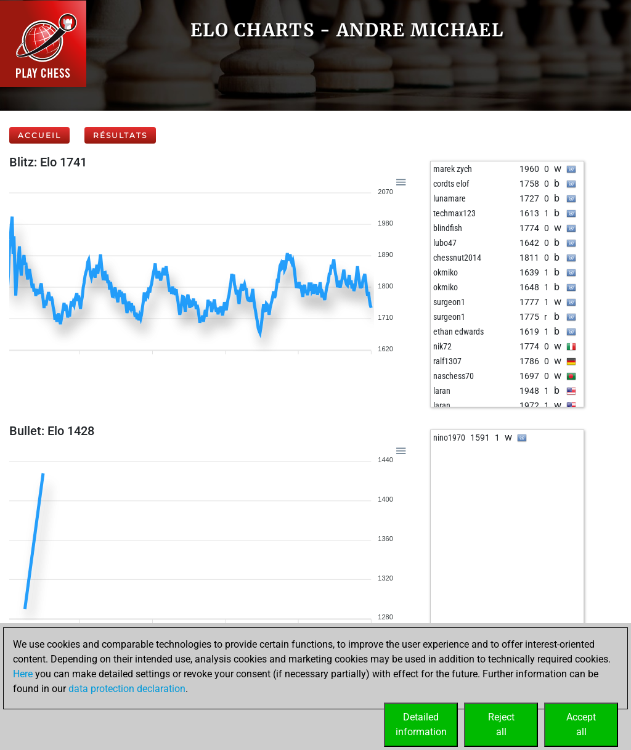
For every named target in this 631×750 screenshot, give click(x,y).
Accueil (39, 135)
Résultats (120, 135)
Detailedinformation (421, 724)
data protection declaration (126, 689)
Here (23, 674)
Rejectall (501, 724)
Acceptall (581, 724)
